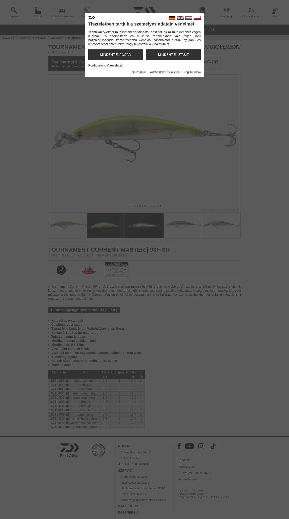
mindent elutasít (173, 54)
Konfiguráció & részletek (105, 65)
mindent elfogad (115, 54)
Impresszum (138, 72)
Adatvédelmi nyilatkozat (165, 72)
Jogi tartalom (192, 72)
